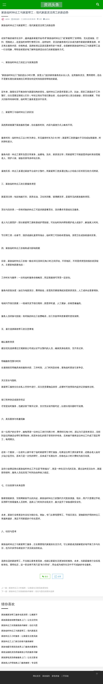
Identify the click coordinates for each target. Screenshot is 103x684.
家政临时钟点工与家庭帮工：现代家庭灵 (19, 631)
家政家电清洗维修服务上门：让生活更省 (19, 657)
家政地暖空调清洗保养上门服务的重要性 (19, 647)
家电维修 (55, 676)
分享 (57, 576)
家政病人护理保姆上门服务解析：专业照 (19, 663)
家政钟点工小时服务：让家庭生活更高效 (19, 636)
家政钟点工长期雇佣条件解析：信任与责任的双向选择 (31, 591)
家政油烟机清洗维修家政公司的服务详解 (19, 652)
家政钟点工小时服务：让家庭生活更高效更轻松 (28, 588)
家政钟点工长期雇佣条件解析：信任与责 (19, 625)
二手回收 (65, 676)
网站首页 (37, 676)
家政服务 (16, 19)
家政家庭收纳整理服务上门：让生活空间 (19, 620)
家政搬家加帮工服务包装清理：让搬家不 (19, 614)
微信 (45, 576)
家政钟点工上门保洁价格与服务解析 (17, 641)
